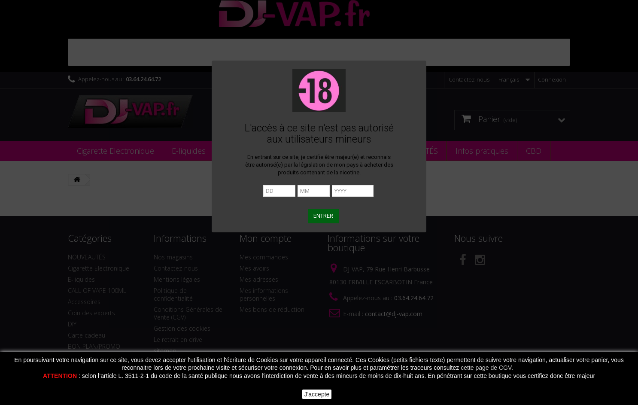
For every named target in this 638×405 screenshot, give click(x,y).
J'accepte (317, 394)
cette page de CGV (486, 367)
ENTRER (323, 216)
